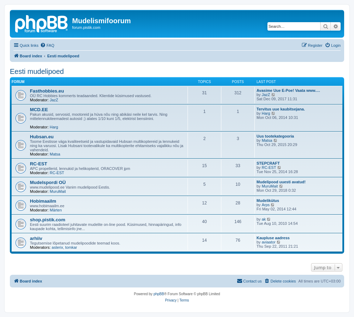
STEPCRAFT (268, 163)
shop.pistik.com (47, 219)
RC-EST (38, 163)
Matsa (55, 154)
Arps (266, 205)
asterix (57, 247)
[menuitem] (47, 45)
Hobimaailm (43, 201)
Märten (56, 210)
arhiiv (36, 238)
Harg (54, 127)
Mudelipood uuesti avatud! (281, 182)
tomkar (71, 247)
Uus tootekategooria (275, 136)
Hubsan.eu (41, 136)
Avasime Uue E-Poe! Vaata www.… (288, 90)
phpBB (158, 294)
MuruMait (58, 191)
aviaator (269, 242)
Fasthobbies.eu (47, 91)
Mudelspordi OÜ (48, 182)
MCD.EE (39, 109)
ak (264, 219)
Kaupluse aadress (273, 238)
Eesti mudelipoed (37, 71)
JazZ (54, 100)
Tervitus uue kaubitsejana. (281, 109)
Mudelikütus (268, 200)
